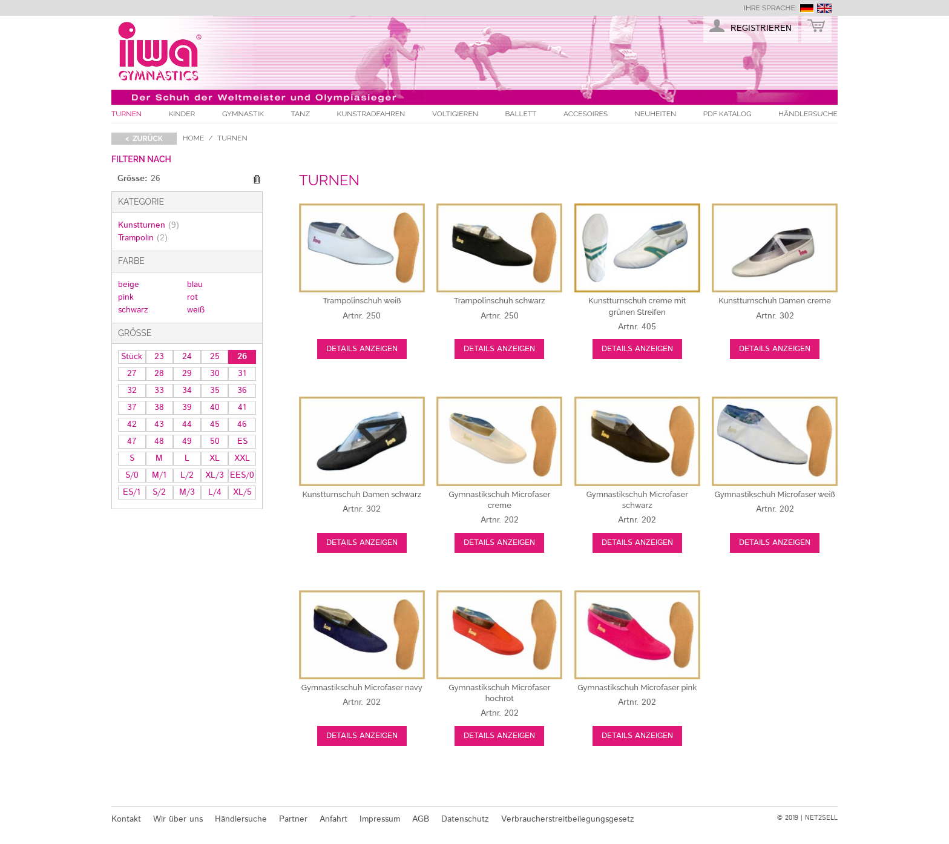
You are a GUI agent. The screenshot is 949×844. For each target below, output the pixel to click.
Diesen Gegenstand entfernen (257, 179)
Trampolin (143, 238)
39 (187, 407)
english (824, 8)
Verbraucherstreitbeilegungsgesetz (567, 819)
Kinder (182, 114)
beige (128, 285)
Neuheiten (656, 114)
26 (242, 357)
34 (187, 390)
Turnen (126, 114)
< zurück (144, 138)
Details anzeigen (362, 349)
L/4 (215, 492)
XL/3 (214, 475)
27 (132, 374)
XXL (242, 458)
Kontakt (126, 819)
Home (194, 138)
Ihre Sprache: (770, 8)
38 (159, 407)
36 (242, 390)
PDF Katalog (727, 114)
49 (187, 441)
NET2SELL (821, 818)
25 (215, 357)
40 (215, 407)
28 (159, 374)
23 (159, 357)
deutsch (807, 8)
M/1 (159, 475)
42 (132, 424)
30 (215, 374)
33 (159, 390)
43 (159, 424)
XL (214, 458)
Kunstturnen (148, 225)
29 (187, 374)
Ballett (521, 114)
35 (215, 390)
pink (126, 297)
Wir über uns (178, 819)
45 (215, 424)
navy (361, 687)
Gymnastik (243, 114)
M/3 (187, 492)
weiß (196, 310)
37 (132, 407)
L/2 (187, 475)
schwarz (133, 310)
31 (242, 374)
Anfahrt (333, 819)
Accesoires (585, 114)
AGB (420, 819)
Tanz (300, 114)
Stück (131, 357)
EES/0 (242, 475)
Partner (293, 819)
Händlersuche (808, 114)
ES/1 (131, 492)
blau (195, 285)
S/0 (132, 475)
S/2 (159, 492)
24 (187, 357)
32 (132, 390)
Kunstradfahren (371, 114)
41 (242, 407)
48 (159, 441)
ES (242, 441)
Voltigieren (455, 114)
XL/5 (242, 492)
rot (192, 297)
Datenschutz (465, 819)
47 (132, 441)
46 (242, 424)
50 (215, 441)
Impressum (380, 819)
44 (187, 424)
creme (774, 300)
